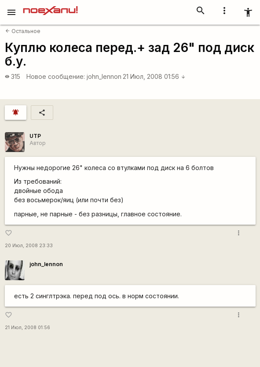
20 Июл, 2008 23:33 (29, 245)
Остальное (23, 31)
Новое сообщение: (55, 76)
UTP (35, 136)
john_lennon (104, 76)
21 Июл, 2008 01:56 (154, 76)
